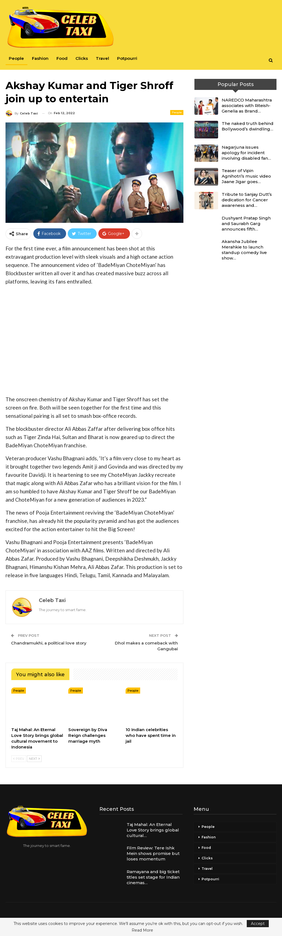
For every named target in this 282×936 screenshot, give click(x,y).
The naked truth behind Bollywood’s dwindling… (247, 126)
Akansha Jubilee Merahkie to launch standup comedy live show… (244, 250)
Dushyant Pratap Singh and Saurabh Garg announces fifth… (246, 223)
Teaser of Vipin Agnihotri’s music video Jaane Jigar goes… (246, 176)
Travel (102, 58)
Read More (142, 930)
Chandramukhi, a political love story (48, 643)
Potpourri (127, 58)
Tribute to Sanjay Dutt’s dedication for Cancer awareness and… (247, 200)
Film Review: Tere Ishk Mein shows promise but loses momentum (153, 853)
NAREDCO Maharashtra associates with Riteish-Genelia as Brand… (247, 105)
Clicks (81, 58)
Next (34, 759)
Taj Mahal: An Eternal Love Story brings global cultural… (153, 830)
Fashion (40, 58)
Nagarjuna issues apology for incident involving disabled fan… (246, 153)
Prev (18, 759)
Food (61, 58)
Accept (258, 923)
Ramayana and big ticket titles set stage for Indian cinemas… (153, 877)
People (16, 58)
